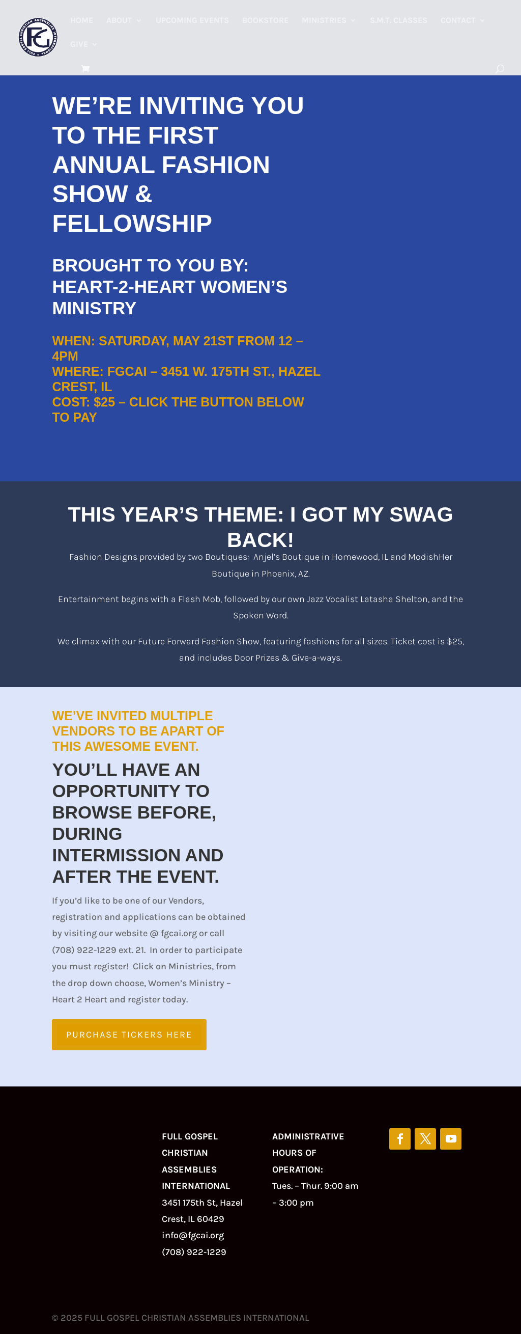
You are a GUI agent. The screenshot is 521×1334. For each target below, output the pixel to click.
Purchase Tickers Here (129, 1034)
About (119, 21)
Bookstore (265, 21)
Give (79, 45)
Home (81, 21)
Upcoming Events (192, 21)
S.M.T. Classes (398, 21)
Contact (458, 21)
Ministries (324, 21)
